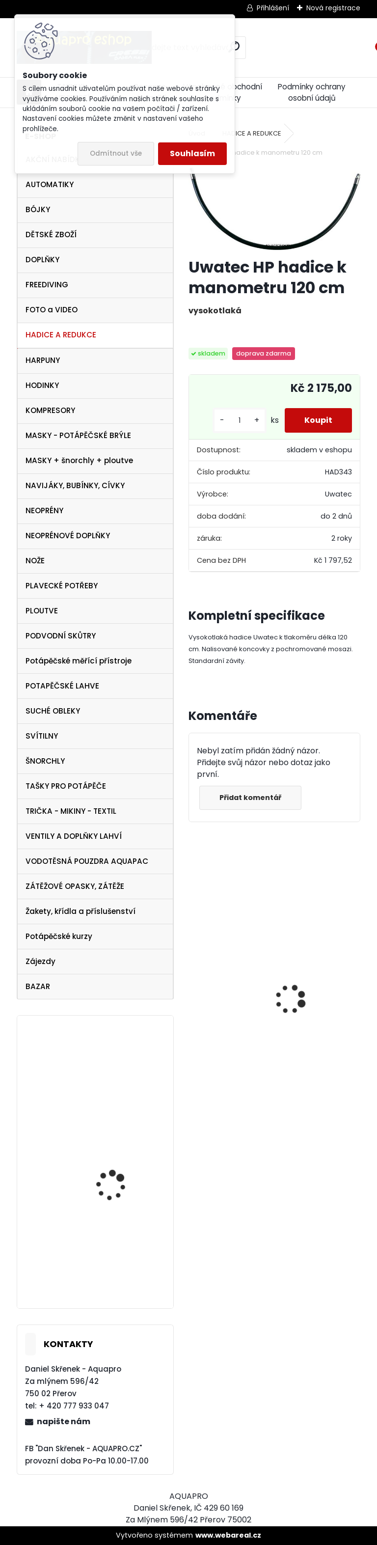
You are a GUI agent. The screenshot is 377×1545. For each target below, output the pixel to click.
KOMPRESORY (50, 410)
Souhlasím (192, 153)
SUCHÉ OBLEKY (53, 711)
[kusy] (240, 420)
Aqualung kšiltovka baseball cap (114, 1066)
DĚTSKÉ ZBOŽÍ (51, 234)
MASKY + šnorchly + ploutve (79, 460)
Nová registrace (333, 8)
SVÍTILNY (42, 736)
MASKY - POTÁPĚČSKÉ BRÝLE (78, 435)
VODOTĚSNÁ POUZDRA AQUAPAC (87, 861)
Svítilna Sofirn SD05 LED (312, 1025)
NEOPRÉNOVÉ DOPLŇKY (68, 535)
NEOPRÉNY (44, 510)
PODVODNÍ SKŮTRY (61, 636)
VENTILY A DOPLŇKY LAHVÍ (74, 836)
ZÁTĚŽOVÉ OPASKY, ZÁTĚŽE (75, 886)
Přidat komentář (250, 797)
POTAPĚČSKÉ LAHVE (62, 686)
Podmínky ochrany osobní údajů (312, 92)
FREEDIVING (47, 284)
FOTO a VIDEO (52, 309)
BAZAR (38, 986)
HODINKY (42, 385)
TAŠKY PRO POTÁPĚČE (66, 786)
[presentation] (194, 982)
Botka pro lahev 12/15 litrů (118, 1265)
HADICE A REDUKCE (61, 335)
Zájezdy (40, 961)
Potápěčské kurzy (59, 936)
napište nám (63, 1421)
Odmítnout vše (116, 153)
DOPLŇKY (42, 259)
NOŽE (35, 560)
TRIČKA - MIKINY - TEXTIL (71, 811)
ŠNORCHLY (45, 761)
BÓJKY (38, 209)
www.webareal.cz (228, 1535)
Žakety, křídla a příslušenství (80, 911)
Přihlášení (273, 8)
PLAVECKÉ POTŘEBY (62, 585)
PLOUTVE (42, 611)
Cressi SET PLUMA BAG (229, 1034)
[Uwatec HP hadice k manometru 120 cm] (274, 208)
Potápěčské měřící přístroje (79, 661)
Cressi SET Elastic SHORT (123, 1162)
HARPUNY (43, 360)
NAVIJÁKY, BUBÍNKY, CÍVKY (75, 485)
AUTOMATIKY (50, 184)
